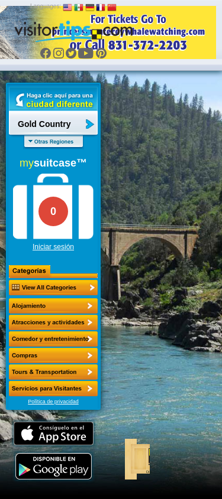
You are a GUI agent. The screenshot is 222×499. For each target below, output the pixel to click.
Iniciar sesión (53, 247)
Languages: (45, 6)
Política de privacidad (53, 402)
